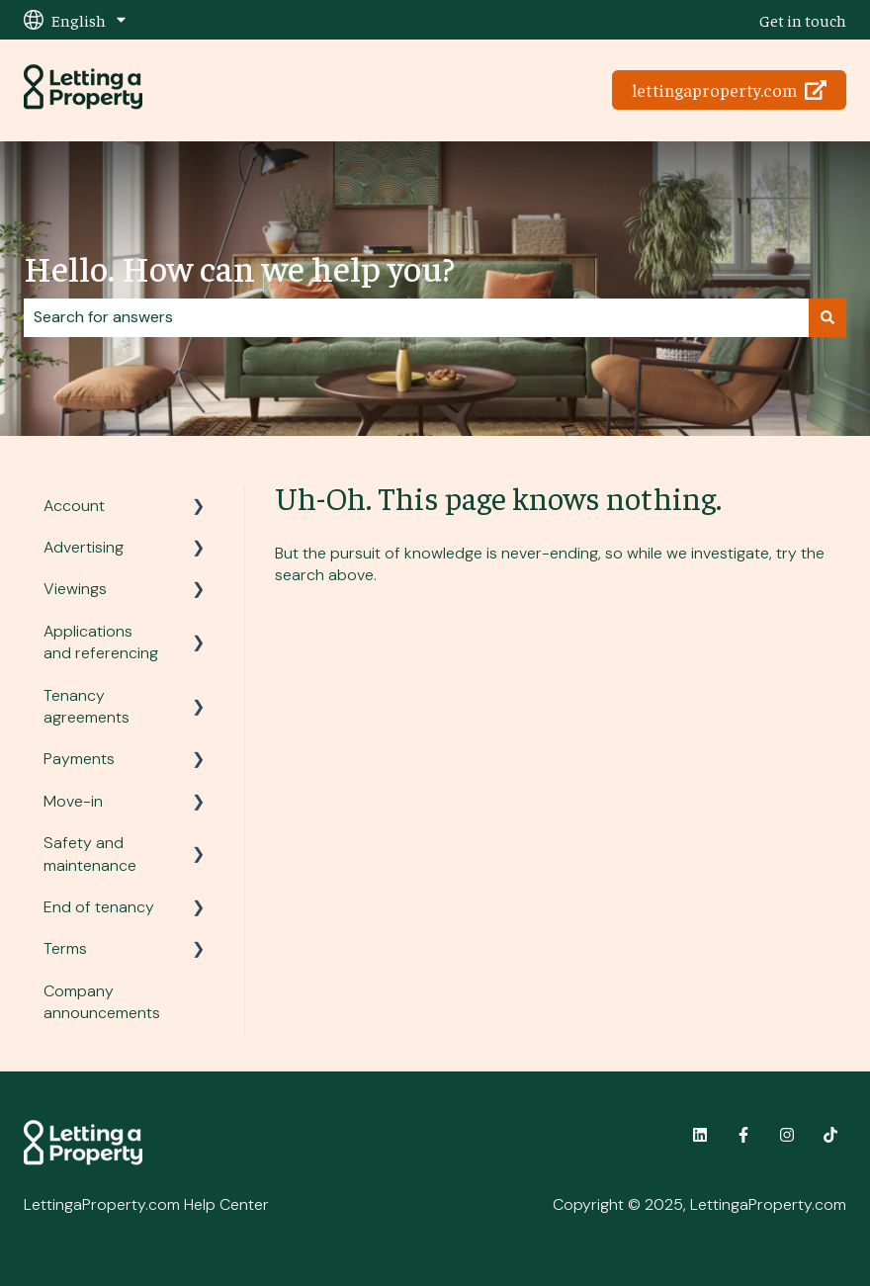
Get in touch (802, 20)
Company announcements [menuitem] (102, 1002)
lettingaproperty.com (729, 89)
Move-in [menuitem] (73, 801)
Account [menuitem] (74, 505)
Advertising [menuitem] (84, 547)
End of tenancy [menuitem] (99, 907)
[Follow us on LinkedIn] (700, 1135)
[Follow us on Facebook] (743, 1135)
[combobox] (416, 317)
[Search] (827, 317)
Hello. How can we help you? (239, 267)
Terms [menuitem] (65, 948)
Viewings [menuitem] (75, 588)
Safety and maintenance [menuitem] (90, 853)
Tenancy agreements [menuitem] (87, 706)
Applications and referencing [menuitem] (101, 642)
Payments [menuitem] (79, 758)
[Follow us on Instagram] (787, 1135)
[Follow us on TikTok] (830, 1135)
